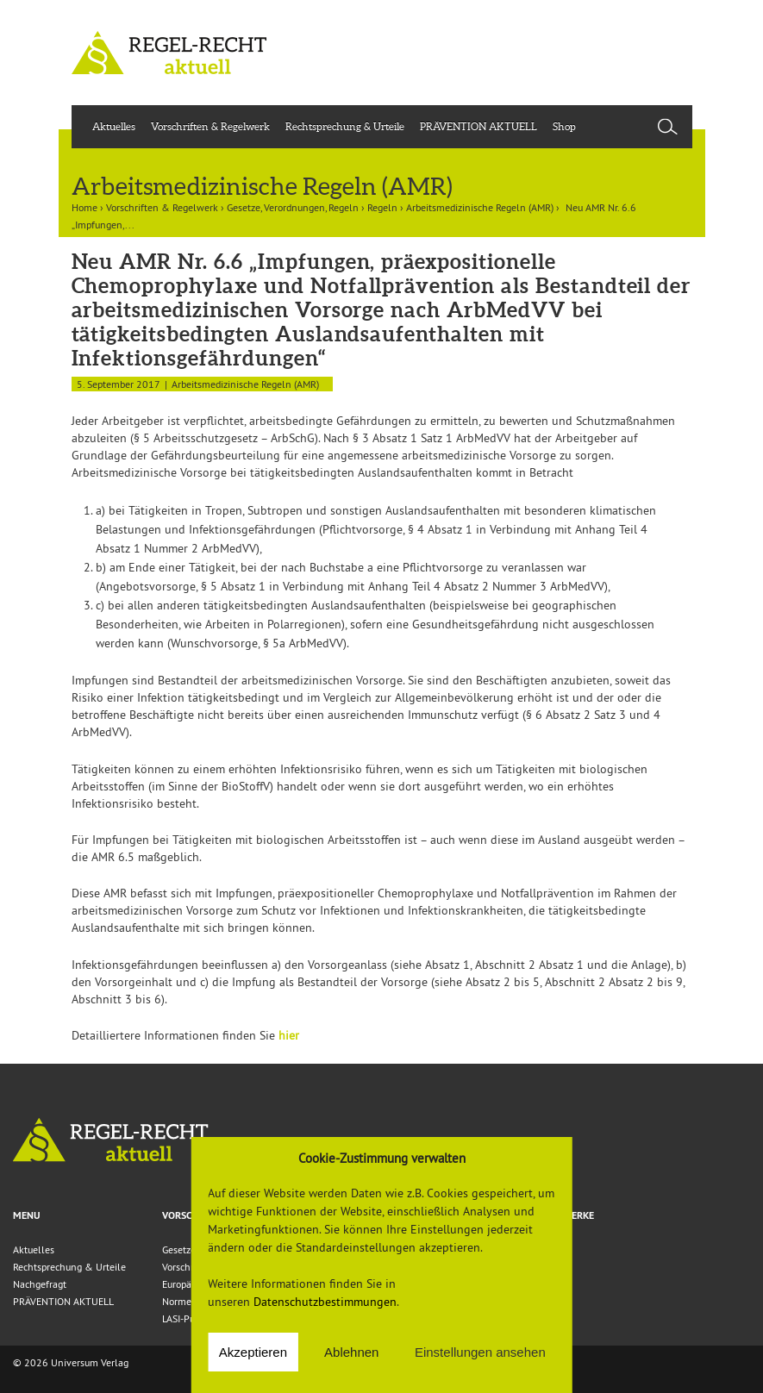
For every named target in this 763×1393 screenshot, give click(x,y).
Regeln (382, 207)
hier (288, 1035)
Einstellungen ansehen (480, 1352)
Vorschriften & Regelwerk (210, 126)
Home (84, 207)
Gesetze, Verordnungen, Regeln (293, 207)
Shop (564, 126)
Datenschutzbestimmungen (325, 1301)
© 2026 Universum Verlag (70, 1362)
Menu (27, 1215)
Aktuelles (113, 126)
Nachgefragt (39, 1283)
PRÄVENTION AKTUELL (478, 126)
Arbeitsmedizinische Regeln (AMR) (479, 207)
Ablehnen (351, 1352)
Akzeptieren (253, 1352)
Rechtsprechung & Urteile (344, 126)
